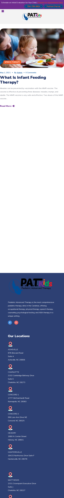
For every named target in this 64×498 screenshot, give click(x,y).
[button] (33, 6)
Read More (5, 106)
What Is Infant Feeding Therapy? (23, 80)
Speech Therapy (12, 62)
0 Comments (31, 72)
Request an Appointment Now (50, 2)
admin (19, 72)
